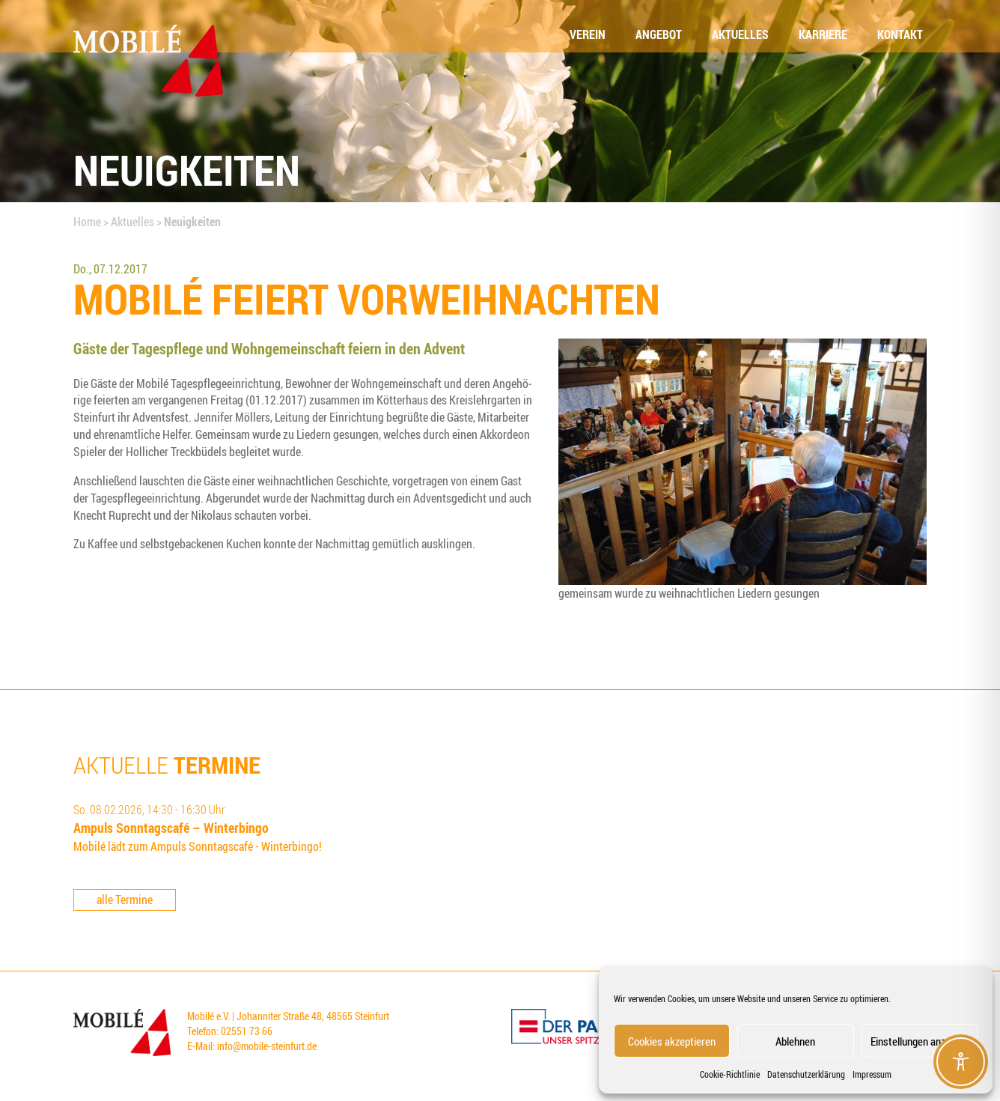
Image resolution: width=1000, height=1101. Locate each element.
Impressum (872, 1074)
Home (87, 221)
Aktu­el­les (740, 34)
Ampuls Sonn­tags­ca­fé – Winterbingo (171, 828)
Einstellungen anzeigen (920, 1041)
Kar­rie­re (823, 34)
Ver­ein (588, 34)
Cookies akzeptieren (672, 1041)
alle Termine (125, 899)
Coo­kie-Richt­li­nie (730, 1074)
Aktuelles (132, 221)
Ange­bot (658, 34)
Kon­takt (900, 34)
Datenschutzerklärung (806, 1074)
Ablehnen (795, 1041)
